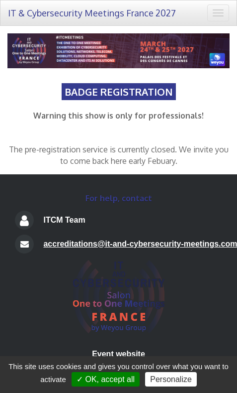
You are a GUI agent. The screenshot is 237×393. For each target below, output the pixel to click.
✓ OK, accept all (106, 379)
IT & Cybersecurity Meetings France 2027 (92, 12)
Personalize (171, 379)
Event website (118, 354)
